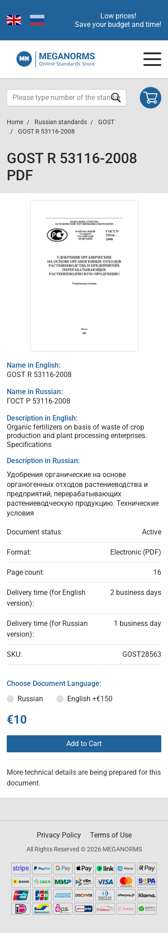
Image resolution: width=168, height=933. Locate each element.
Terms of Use (111, 835)
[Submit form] (116, 97)
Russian (30, 698)
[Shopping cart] (150, 97)
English (89, 698)
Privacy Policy (59, 835)
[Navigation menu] (152, 59)
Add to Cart (84, 743)
